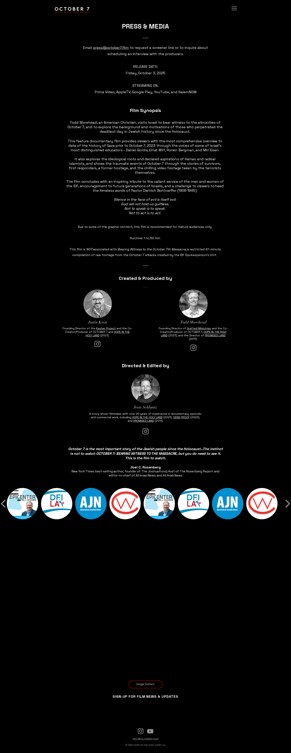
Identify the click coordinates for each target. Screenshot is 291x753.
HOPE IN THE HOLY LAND (147, 417)
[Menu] (234, 8)
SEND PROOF (181, 417)
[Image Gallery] (146, 684)
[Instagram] (97, 344)
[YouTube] (150, 731)
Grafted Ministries (199, 328)
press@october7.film (111, 47)
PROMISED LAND (215, 335)
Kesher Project (106, 328)
